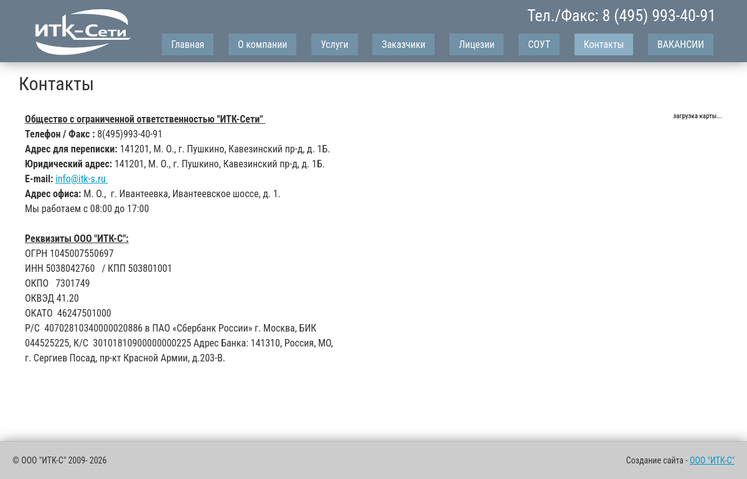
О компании (262, 44)
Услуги (335, 44)
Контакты (604, 44)
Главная (187, 44)
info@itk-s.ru (81, 179)
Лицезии (476, 44)
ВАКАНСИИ (680, 44)
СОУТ (539, 44)
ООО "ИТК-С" (712, 460)
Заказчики (403, 44)
